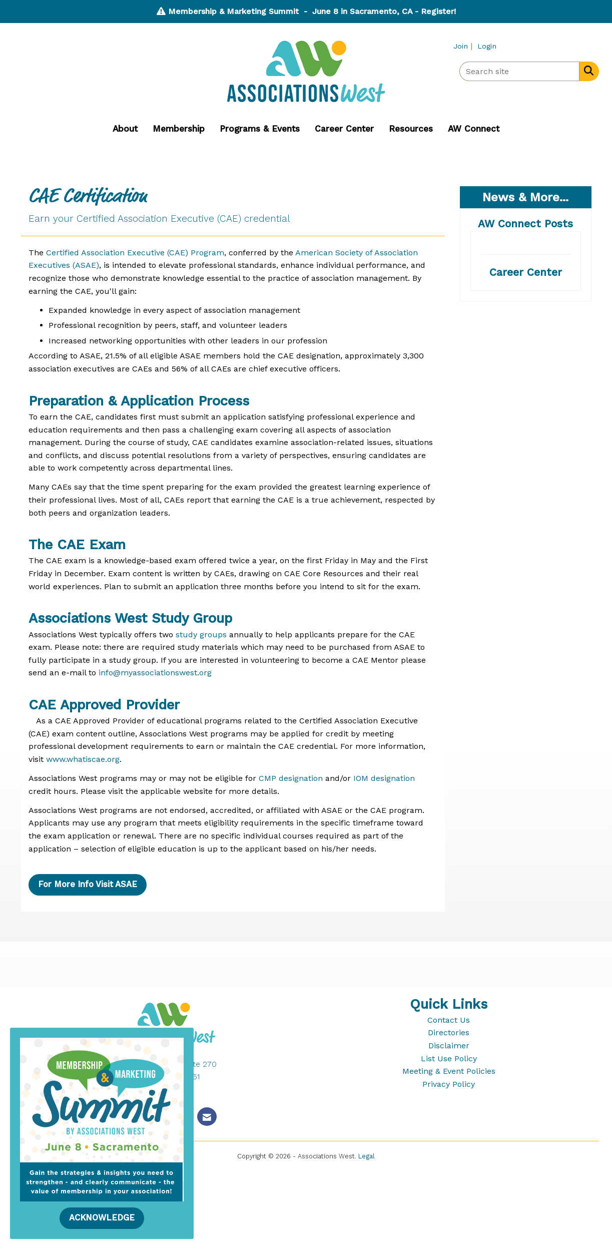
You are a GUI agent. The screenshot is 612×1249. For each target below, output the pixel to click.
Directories (448, 1032)
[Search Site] (586, 71)
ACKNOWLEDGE (102, 1217)
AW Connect (473, 129)
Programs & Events (260, 129)
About (125, 129)
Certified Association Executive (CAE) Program (135, 252)
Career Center (344, 129)
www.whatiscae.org (83, 759)
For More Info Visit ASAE (87, 884)
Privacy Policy (448, 1084)
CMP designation (291, 778)
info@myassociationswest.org (155, 672)
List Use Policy (449, 1058)
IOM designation (384, 778)
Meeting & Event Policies (448, 1071)
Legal (366, 1156)
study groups (201, 634)
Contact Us (448, 1020)
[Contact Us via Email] (207, 1116)
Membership (179, 129)
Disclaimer (448, 1045)
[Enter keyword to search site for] (519, 71)
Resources (411, 129)
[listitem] (464, 46)
